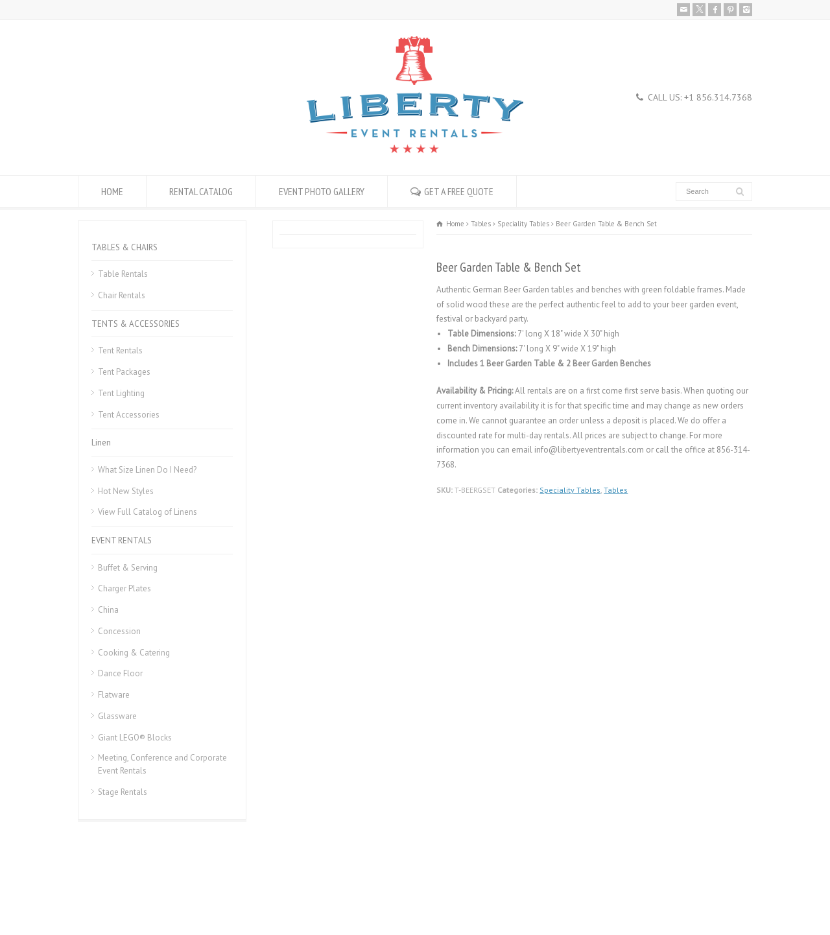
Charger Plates (124, 588)
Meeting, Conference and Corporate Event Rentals (162, 764)
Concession (119, 631)
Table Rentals (123, 273)
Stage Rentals (122, 792)
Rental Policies (104, 894)
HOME (112, 191)
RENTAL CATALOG (201, 191)
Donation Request (242, 894)
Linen (101, 442)
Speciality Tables (570, 490)
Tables (616, 490)
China (108, 609)
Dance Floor (120, 673)
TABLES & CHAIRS (124, 247)
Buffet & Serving (128, 567)
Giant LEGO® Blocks (135, 737)
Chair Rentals (121, 295)
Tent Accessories (129, 414)
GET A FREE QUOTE (458, 191)
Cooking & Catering (134, 652)
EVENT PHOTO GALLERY (321, 191)
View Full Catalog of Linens (147, 511)
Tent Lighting (121, 393)
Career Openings (170, 894)
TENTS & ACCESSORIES (135, 323)
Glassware (117, 716)
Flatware (114, 694)
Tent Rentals (120, 350)
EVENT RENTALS (121, 540)
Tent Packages (124, 371)
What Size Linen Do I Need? (147, 469)
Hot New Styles (126, 491)
